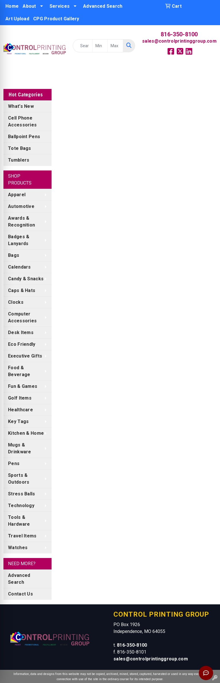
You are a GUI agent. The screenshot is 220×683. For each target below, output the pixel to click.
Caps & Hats (21, 290)
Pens (13, 463)
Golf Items (20, 398)
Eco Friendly (22, 344)
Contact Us (20, 594)
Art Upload (17, 18)
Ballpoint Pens (24, 136)
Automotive (21, 206)
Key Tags (18, 421)
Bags (13, 255)
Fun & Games (22, 386)
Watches (18, 547)
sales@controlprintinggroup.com (179, 41)
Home (12, 6)
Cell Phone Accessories (22, 121)
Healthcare (20, 409)
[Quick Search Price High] (115, 45)
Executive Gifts (25, 356)
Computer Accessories (22, 317)
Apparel (16, 194)
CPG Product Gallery (56, 18)
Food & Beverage (19, 371)
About (29, 6)
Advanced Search (103, 6)
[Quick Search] (83, 45)
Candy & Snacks (26, 278)
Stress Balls (21, 494)
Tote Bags (19, 148)
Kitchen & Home (26, 433)
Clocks (15, 302)
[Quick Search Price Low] (100, 45)
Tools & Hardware (19, 521)
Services (60, 6)
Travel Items (22, 536)
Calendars (19, 267)
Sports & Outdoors (18, 478)
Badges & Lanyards (18, 240)
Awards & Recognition (21, 221)
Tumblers (18, 160)
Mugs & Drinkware (19, 448)
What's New (21, 106)
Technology (21, 505)
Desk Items (21, 332)
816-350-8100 (179, 34)
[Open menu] (208, 75)
